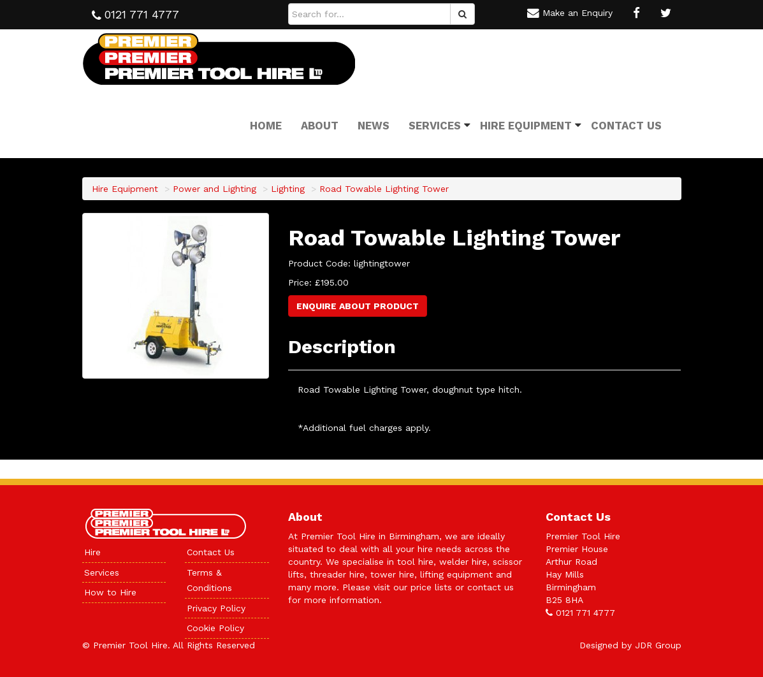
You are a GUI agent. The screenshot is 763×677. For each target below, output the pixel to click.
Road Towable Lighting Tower (384, 189)
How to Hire (110, 592)
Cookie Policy (215, 628)
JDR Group (658, 645)
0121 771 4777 (585, 613)
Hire (92, 552)
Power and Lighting (214, 189)
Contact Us (626, 125)
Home (266, 125)
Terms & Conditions (209, 580)
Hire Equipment (526, 125)
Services (435, 125)
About (319, 125)
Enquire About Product (357, 306)
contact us (490, 587)
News (373, 125)
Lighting (288, 189)
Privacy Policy (216, 608)
